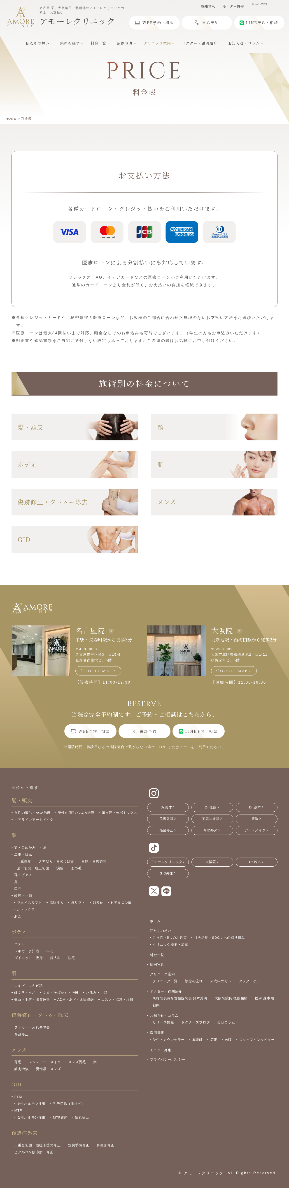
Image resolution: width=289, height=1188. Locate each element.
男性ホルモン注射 (31, 1104)
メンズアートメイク (45, 1062)
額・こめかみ (25, 847)
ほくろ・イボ (25, 992)
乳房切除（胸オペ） (69, 1104)
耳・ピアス (23, 875)
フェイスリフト (29, 902)
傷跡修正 (21, 1034)
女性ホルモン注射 (31, 1117)
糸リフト (78, 902)
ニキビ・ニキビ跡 (28, 986)
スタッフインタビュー (257, 1040)
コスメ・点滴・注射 (117, 999)
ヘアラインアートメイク (33, 820)
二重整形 (24, 861)
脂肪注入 (56, 902)
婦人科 (55, 958)
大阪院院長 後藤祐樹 (231, 998)
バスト (19, 944)
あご (17, 916)
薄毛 (17, 1062)
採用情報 (208, 6)
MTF (18, 1110)
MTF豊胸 (60, 1117)
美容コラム (226, 1022)
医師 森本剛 (264, 998)
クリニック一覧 (165, 981)
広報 (213, 1040)
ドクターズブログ (195, 1022)
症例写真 (157, 964)
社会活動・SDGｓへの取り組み (219, 937)
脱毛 (71, 958)
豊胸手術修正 (78, 1145)
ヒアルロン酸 (121, 902)
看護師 (197, 1040)
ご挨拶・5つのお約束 (170, 937)
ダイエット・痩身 (28, 958)
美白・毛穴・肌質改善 (32, 999)
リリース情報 (163, 1022)
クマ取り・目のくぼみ (56, 861)
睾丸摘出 (82, 1117)
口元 (17, 888)
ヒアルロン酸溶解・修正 (33, 1152)
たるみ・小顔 (96, 992)
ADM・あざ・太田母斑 (75, 999)
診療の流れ (194, 981)
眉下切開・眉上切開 (33, 868)
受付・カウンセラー (169, 1040)
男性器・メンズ (48, 1069)
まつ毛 (76, 868)
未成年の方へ (221, 981)
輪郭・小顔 (23, 895)
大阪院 (222, 630)
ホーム (155, 921)
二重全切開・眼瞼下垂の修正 (37, 1145)
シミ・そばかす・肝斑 (61, 992)
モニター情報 (233, 6)
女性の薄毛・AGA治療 (32, 813)
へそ (50, 951)
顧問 (156, 1005)
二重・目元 (23, 854)
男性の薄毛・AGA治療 (76, 813)
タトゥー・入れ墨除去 (32, 1027)
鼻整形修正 (105, 1145)
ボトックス (26, 909)
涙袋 (60, 868)
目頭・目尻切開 (94, 861)
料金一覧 (157, 955)
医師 (228, 1040)
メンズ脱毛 (77, 1062)
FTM (18, 1097)
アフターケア (249, 981)
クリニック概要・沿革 (170, 944)
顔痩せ (98, 902)
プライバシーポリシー (168, 1059)
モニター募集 (160, 1050)
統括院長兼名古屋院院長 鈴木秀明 (180, 998)
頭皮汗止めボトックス (119, 813)
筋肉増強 (21, 1069)
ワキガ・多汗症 (26, 951)
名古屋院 (90, 630)
